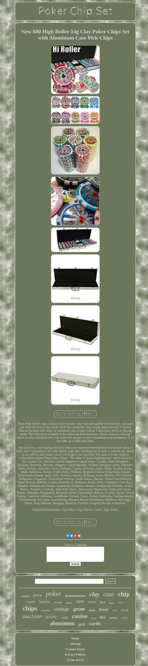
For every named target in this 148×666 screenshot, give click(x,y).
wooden (45, 610)
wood (124, 610)
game (111, 603)
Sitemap (75, 643)
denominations (75, 596)
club (114, 610)
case (108, 594)
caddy (64, 617)
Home (75, 638)
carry (92, 602)
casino (80, 616)
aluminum (62, 623)
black (102, 602)
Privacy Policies (75, 654)
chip (124, 594)
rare (80, 601)
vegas (121, 602)
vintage (61, 609)
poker (53, 594)
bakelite (44, 602)
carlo (92, 610)
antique (113, 617)
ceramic (124, 617)
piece (37, 595)
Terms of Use (75, 660)
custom (25, 596)
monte (58, 602)
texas (103, 609)
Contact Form (75, 649)
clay (94, 594)
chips (30, 608)
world (31, 602)
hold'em (69, 603)
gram (79, 609)
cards (95, 623)
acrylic (51, 617)
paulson (32, 616)
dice (103, 617)
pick (81, 624)
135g (94, 618)
